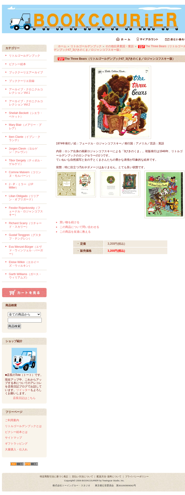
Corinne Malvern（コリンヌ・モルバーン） (25, 174)
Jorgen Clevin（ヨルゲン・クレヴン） (23, 150)
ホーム (62, 46)
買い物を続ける (69, 222)
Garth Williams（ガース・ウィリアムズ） (25, 276)
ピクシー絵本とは (16, 432)
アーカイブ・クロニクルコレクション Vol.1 (26, 91)
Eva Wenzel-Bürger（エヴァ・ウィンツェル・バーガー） (26, 250)
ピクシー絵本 (17, 64)
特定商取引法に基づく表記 (54, 476)
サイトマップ (13, 437)
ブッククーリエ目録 (21, 81)
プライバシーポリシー (137, 476)
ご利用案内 (12, 420)
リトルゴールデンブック (24, 55)
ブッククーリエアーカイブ (26, 72)
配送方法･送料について (109, 476)
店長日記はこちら (24, 398)
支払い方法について (82, 476)
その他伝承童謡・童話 (119, 46)
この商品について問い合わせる (79, 227)
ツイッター (23, 390)
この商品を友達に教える (75, 231)
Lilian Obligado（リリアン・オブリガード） (24, 197)
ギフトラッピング (16, 443)
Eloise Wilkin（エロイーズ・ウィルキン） (24, 263)
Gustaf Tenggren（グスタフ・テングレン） (25, 236)
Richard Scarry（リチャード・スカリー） (25, 225)
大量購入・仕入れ (16, 449)
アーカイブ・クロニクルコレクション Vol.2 (26, 103)
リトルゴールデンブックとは (23, 426)
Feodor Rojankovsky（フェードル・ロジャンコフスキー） (26, 211)
